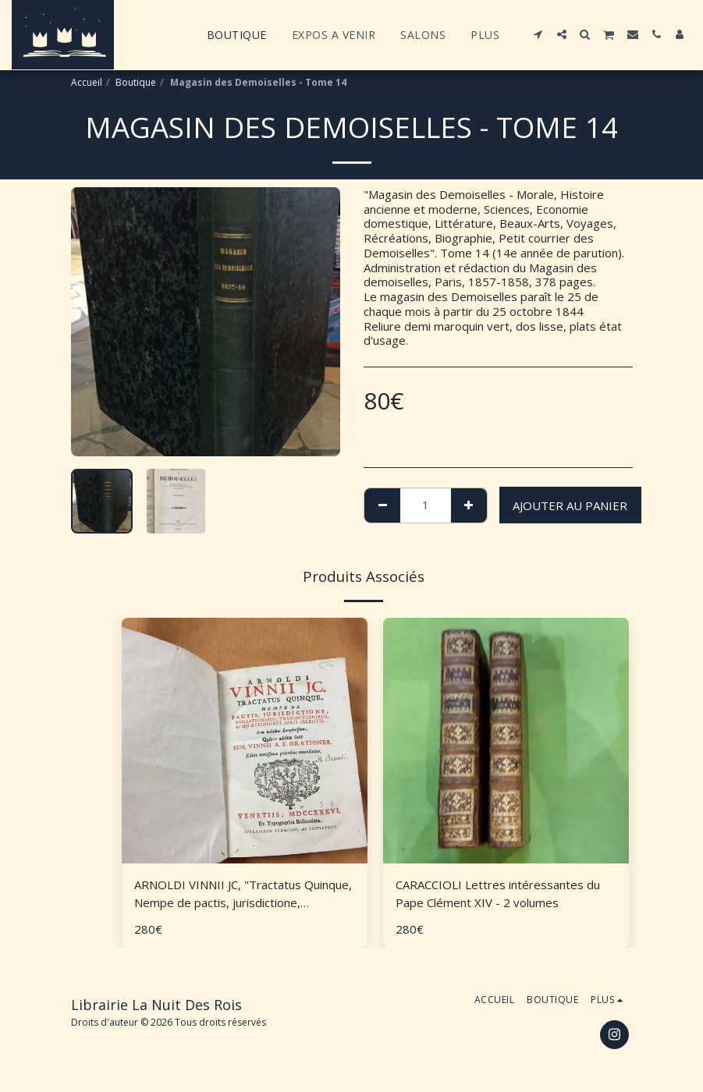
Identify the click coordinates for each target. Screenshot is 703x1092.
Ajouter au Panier (570, 505)
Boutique (135, 82)
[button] (538, 34)
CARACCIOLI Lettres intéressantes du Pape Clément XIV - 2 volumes (498, 893)
